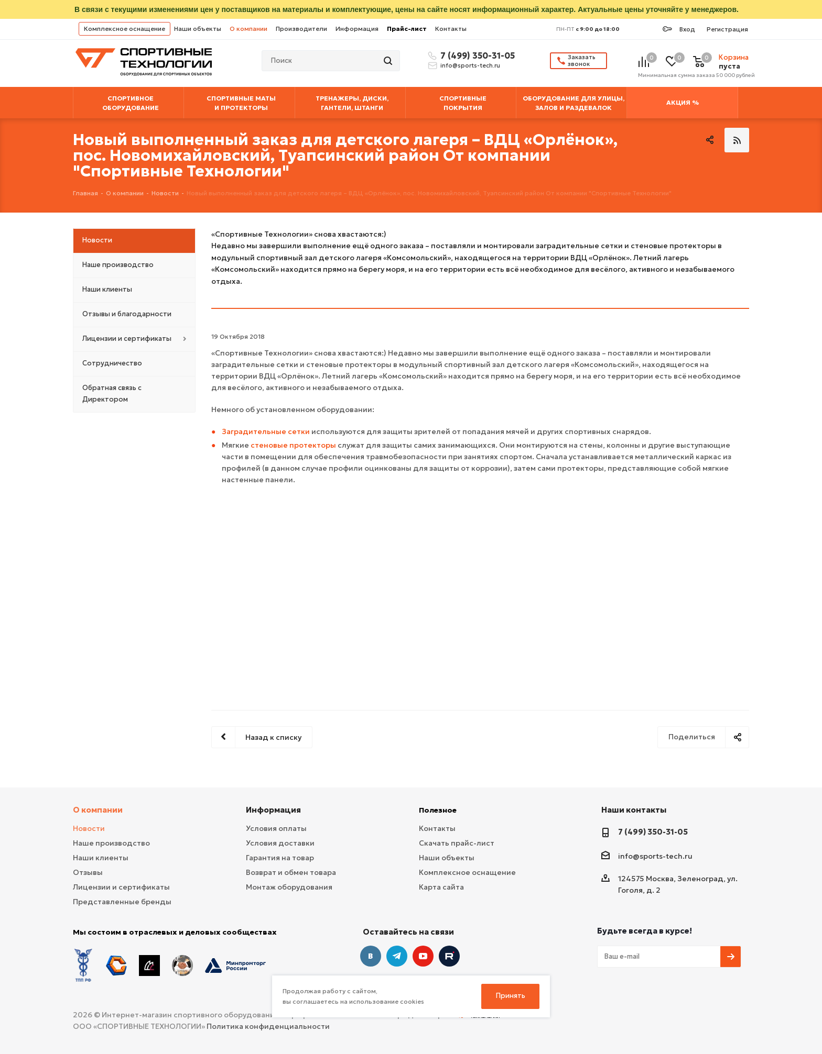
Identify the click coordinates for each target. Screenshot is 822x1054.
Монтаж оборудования (289, 887)
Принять (510, 995)
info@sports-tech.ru (470, 65)
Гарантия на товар (280, 857)
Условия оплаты (276, 828)
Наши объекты (197, 28)
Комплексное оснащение (124, 28)
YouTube (423, 956)
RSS (736, 140)
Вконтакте (370, 956)
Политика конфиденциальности (268, 1026)
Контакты (451, 28)
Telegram (396, 956)
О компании (248, 28)
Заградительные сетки (266, 431)
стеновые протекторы (293, 445)
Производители (301, 28)
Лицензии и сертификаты (121, 887)
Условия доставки (280, 843)
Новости (89, 828)
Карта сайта (441, 887)
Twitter (449, 956)
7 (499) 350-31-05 (476, 55)
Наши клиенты (100, 857)
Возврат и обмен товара (291, 872)
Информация (357, 28)
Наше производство (111, 843)
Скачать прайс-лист (456, 843)
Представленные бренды (122, 901)
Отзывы (88, 872)
